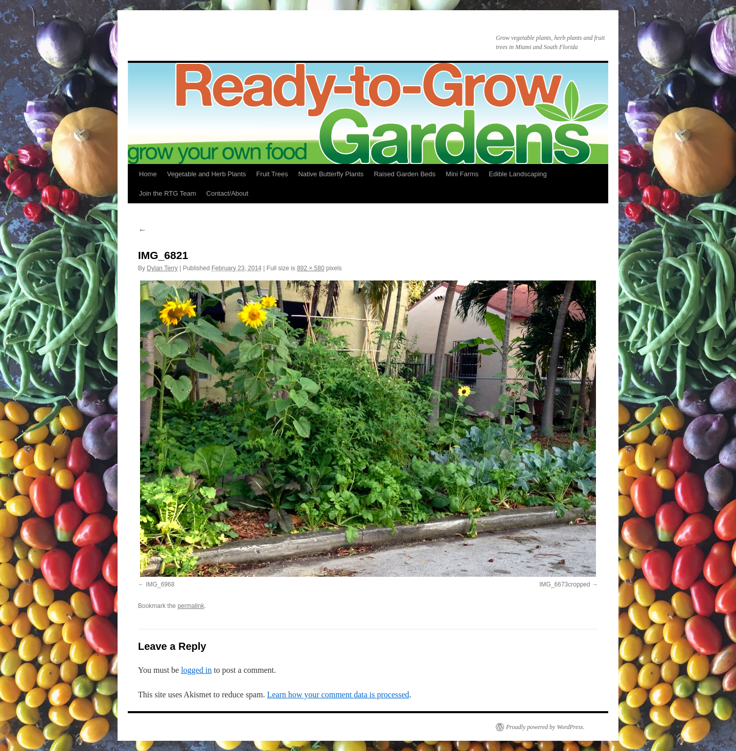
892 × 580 (311, 268)
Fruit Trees (272, 174)
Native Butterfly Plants (330, 174)
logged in (196, 670)
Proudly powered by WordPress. (545, 727)
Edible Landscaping (517, 174)
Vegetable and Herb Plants (206, 174)
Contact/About (227, 193)
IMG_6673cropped (564, 584)
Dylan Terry (162, 268)
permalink (190, 605)
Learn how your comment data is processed (338, 694)
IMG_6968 (160, 584)
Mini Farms (462, 174)
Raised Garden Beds (404, 174)
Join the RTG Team (167, 193)
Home (148, 174)
